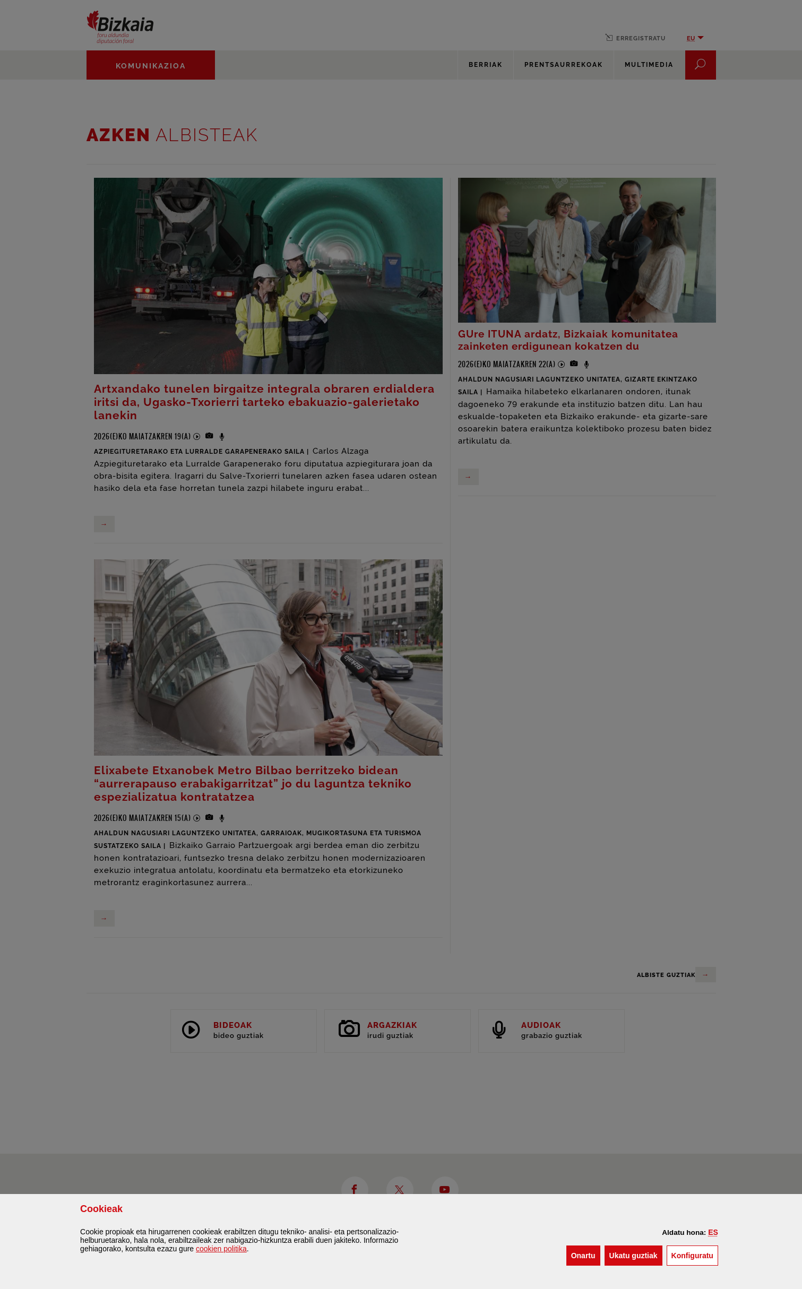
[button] (713, 1232)
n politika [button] (221, 1248)
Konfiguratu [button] (694, 1255)
